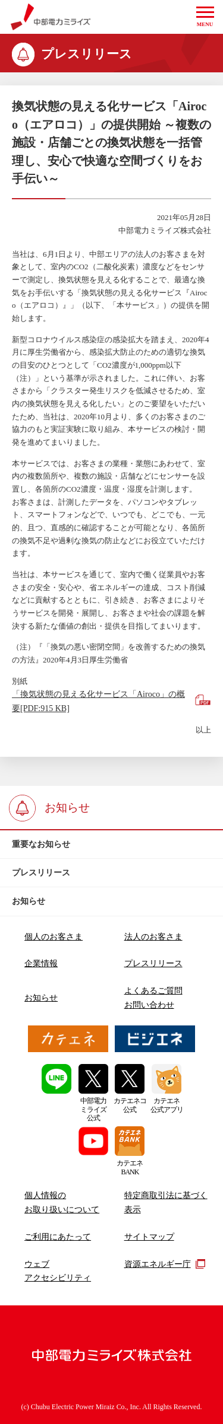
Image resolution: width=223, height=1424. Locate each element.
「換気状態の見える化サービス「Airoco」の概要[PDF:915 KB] (98, 701)
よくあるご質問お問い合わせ (153, 997)
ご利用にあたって (57, 1236)
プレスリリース (153, 963)
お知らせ (41, 997)
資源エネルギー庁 (164, 1264)
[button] (205, 17)
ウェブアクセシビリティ (57, 1270)
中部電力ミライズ (51, 17)
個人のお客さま (53, 936)
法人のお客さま (153, 936)
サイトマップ (149, 1236)
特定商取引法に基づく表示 (166, 1201)
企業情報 (41, 963)
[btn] (111, 844)
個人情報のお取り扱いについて (61, 1201)
